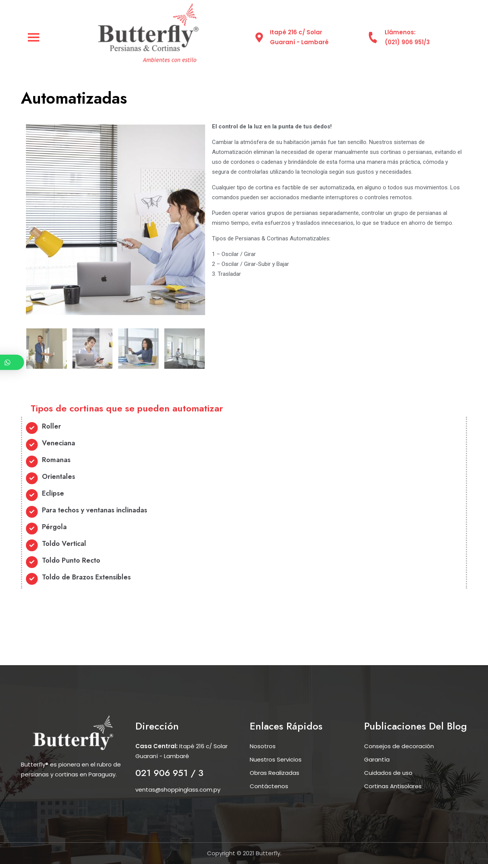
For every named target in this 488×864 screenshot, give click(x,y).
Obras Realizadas (274, 773)
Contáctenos (269, 786)
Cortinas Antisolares (393, 786)
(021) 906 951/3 (407, 42)
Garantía (377, 759)
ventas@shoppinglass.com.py (177, 790)
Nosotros (263, 746)
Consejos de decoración (399, 746)
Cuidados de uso (388, 773)
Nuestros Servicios (276, 759)
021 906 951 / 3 (169, 772)
